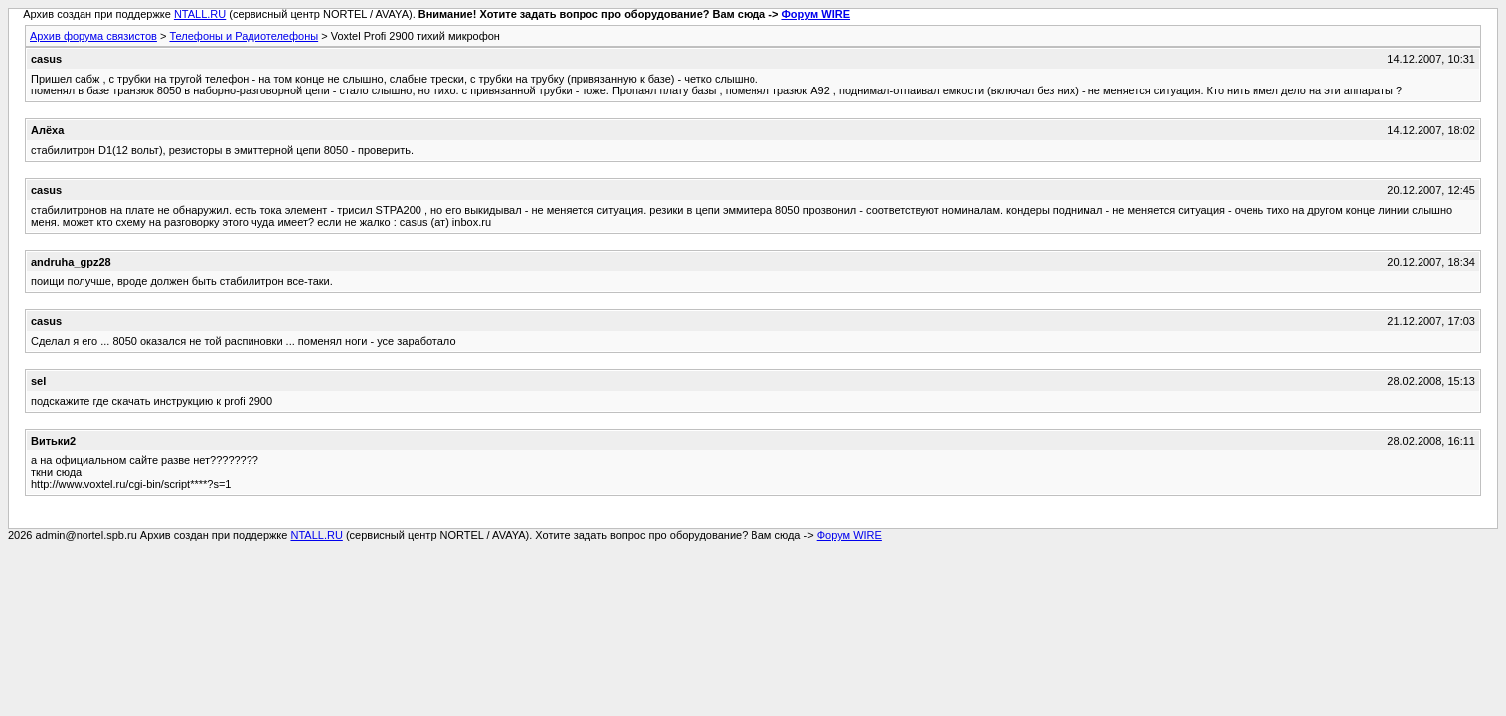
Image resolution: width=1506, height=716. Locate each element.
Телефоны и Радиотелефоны (243, 36)
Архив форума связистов (93, 36)
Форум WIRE (815, 14)
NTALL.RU (200, 14)
